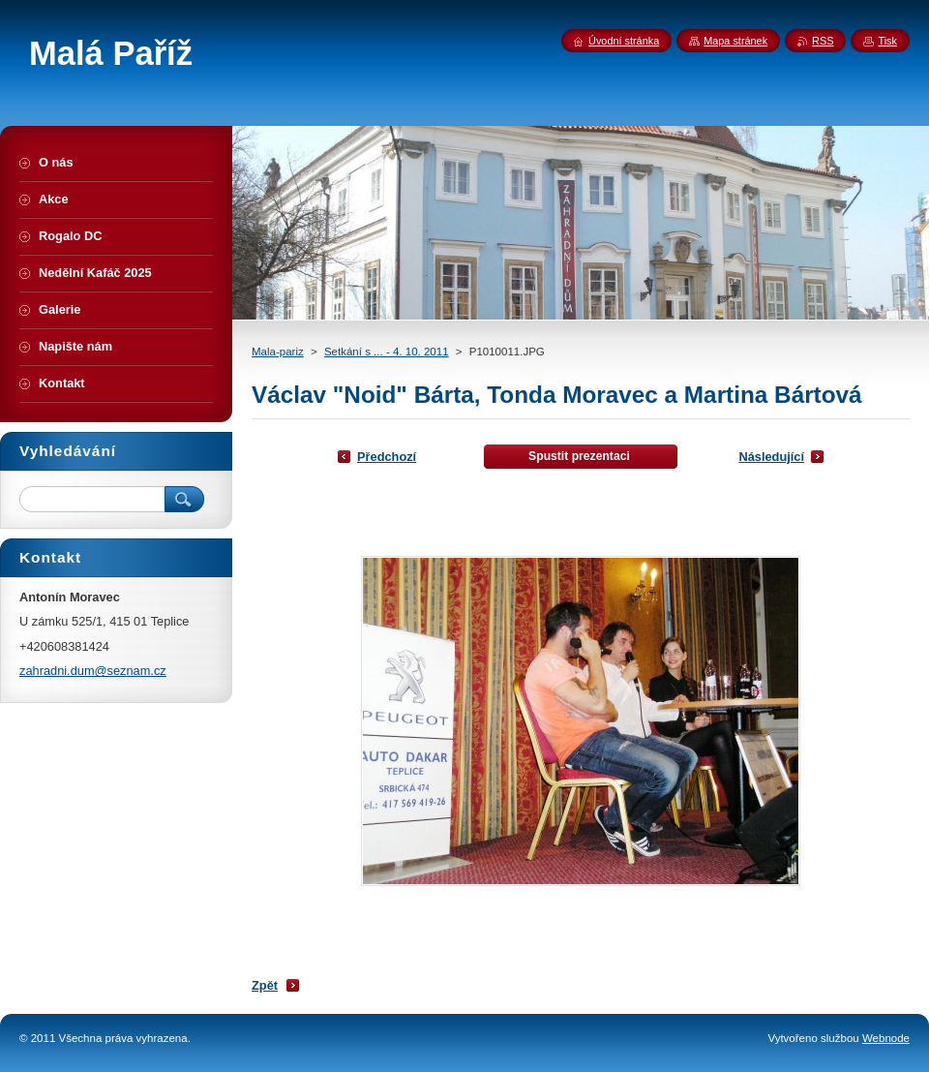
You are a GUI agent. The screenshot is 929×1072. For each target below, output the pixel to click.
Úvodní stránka (623, 40)
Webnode (886, 1038)
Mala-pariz (278, 351)
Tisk (887, 40)
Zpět (265, 985)
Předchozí (386, 456)
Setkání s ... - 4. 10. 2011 (386, 351)
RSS (822, 40)
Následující (771, 456)
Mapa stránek (735, 40)
